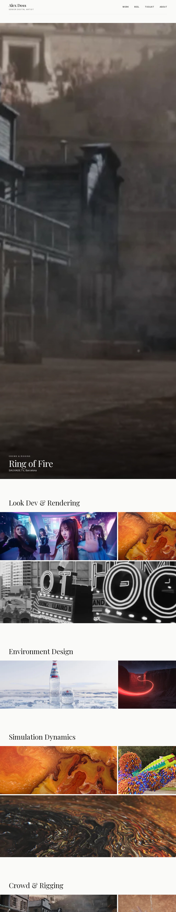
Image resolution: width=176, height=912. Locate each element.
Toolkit (149, 7)
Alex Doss (17, 5)
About (163, 7)
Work (126, 7)
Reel (136, 7)
